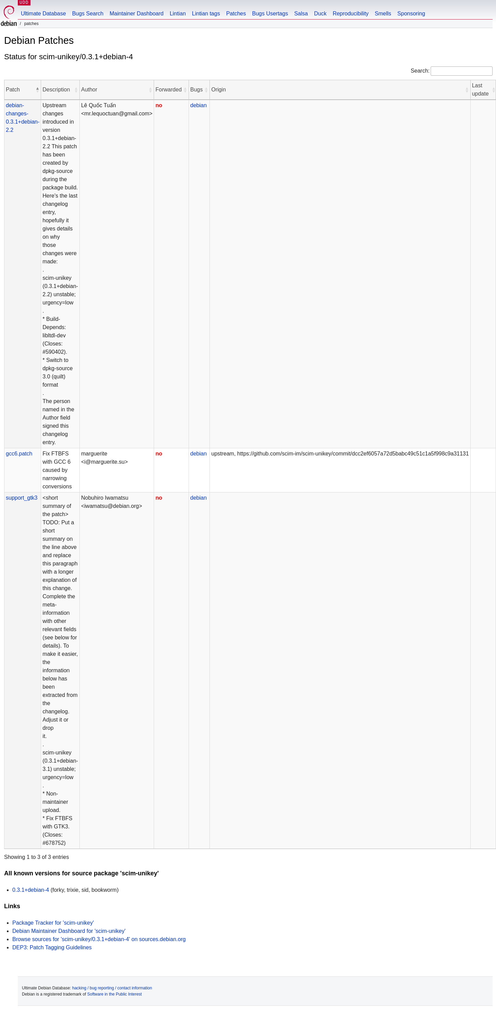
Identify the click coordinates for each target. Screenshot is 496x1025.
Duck (320, 13)
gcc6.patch (19, 454)
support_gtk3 (22, 498)
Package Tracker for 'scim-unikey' (53, 923)
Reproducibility (351, 13)
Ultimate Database (43, 13)
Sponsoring (411, 13)
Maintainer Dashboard (136, 13)
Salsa (301, 13)
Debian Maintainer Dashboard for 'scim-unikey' (69, 931)
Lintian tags (206, 13)
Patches (236, 13)
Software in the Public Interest (114, 994)
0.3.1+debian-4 (30, 890)
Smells (383, 13)
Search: (420, 71)
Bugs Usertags (270, 13)
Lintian (178, 13)
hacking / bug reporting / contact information (112, 988)
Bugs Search (88, 13)
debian (198, 105)
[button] (37, 89)
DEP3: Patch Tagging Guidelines (52, 947)
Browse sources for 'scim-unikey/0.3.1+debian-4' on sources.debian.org (99, 939)
